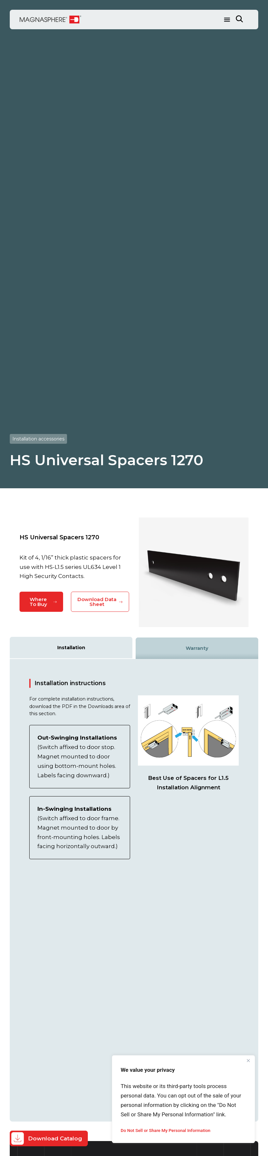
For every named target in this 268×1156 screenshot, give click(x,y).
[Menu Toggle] (227, 19)
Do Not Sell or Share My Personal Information (167, 1130)
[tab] (71, 647)
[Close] (248, 1061)
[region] (183, 1099)
